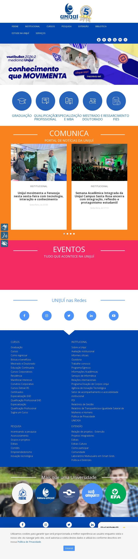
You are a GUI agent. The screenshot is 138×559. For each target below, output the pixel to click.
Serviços (39, 32)
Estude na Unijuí (19, 32)
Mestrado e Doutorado (23, 362)
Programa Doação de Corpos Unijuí (90, 383)
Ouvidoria (77, 358)
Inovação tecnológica (22, 455)
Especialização (18, 403)
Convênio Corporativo (22, 383)
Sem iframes (69, 270)
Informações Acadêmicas (85, 371)
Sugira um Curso (19, 411)
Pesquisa (65, 25)
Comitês (15, 447)
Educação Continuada (22, 367)
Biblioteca (99, 25)
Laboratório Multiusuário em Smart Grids (93, 455)
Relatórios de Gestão (83, 403)
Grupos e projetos (20, 439)
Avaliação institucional (83, 350)
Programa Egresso (81, 367)
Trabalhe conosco (81, 362)
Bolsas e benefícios (21, 358)
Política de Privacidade (83, 415)
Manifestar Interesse (21, 379)
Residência (16, 375)
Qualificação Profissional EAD (26, 399)
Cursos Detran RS (20, 387)
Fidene (14, 25)
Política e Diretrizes (81, 459)
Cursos (49, 25)
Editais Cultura (79, 443)
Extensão (82, 25)
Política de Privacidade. (29, 541)
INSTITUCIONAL (38, 185)
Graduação (16, 346)
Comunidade (78, 451)
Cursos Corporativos (21, 371)
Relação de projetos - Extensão (88, 430)
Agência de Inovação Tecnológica (89, 387)
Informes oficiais (80, 354)
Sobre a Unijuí (79, 346)
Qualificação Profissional (23, 407)
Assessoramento (19, 435)
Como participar (80, 447)
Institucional (31, 25)
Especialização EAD (21, 395)
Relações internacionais (84, 379)
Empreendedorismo (21, 451)
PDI (73, 399)
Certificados (17, 391)
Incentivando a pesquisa (23, 430)
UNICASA (76, 419)
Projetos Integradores (83, 435)
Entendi (69, 548)
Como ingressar (19, 354)
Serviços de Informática (84, 375)
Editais (14, 443)
